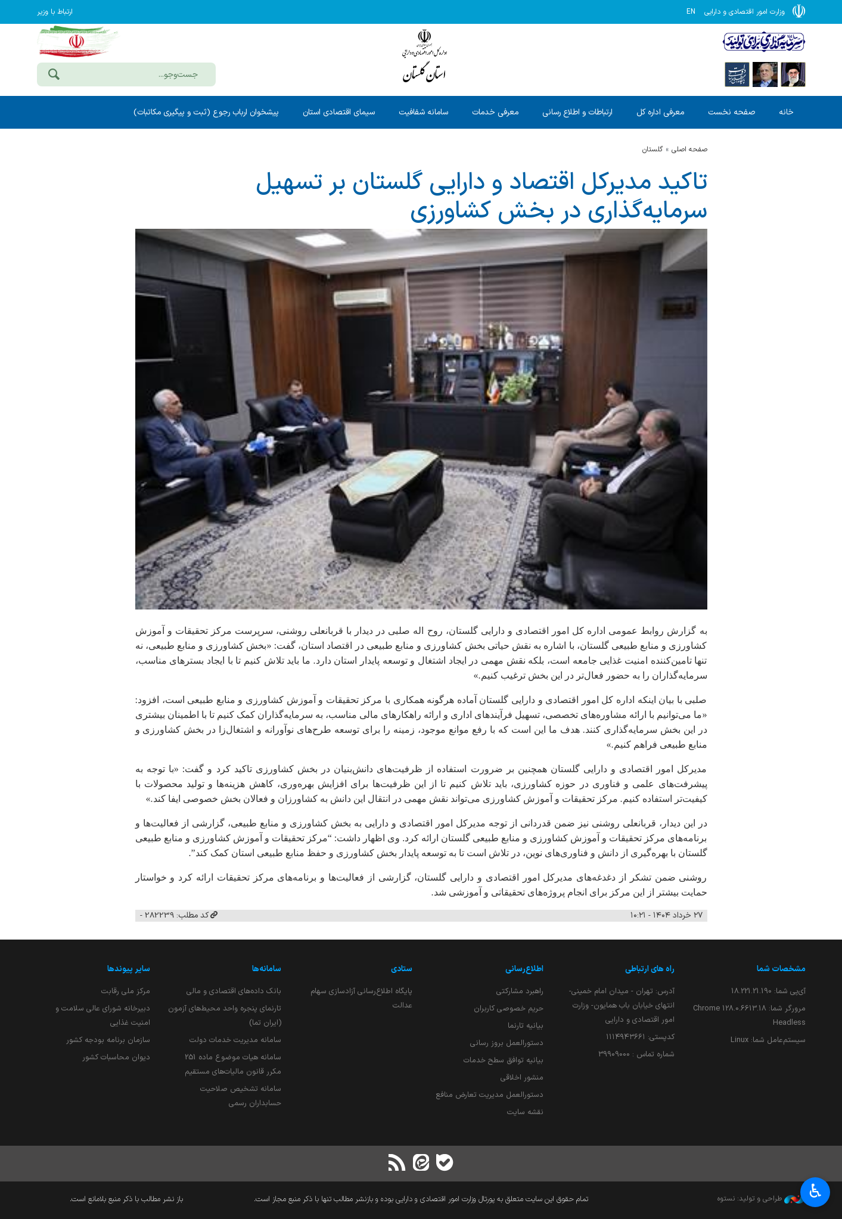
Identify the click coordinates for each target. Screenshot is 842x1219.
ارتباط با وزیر (55, 12)
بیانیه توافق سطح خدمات (503, 1060)
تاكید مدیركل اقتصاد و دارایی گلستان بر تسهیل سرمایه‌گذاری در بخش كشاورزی (481, 197)
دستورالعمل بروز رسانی (506, 1043)
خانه (786, 112)
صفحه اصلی (689, 149)
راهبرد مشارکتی (519, 991)
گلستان (652, 149)
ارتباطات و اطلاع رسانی (577, 112)
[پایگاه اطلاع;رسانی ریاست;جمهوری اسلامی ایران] (765, 74)
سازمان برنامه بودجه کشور (108, 1040)
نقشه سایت (525, 1112)
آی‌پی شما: (768, 991)
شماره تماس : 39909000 (636, 1054)
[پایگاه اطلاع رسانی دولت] (737, 74)
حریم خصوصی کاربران (508, 1008)
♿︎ (815, 1191)
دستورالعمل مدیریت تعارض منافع (489, 1094)
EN (690, 12)
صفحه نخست (731, 112)
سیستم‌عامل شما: (768, 1040)
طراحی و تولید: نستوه (761, 1198)
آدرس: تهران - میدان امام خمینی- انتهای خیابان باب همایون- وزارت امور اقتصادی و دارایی (622, 1005)
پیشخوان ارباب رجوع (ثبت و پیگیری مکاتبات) (206, 112)
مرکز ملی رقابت (125, 991)
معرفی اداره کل (660, 112)
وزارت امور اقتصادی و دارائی (424, 58)
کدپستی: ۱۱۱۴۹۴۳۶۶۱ (640, 1037)
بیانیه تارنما (525, 1025)
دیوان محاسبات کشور (116, 1057)
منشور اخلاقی (522, 1077)
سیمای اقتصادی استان (339, 112)
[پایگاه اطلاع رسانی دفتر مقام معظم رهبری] (793, 74)
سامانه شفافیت (423, 112)
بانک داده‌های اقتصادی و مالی (234, 991)
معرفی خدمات (495, 112)
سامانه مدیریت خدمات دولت (235, 1040)
